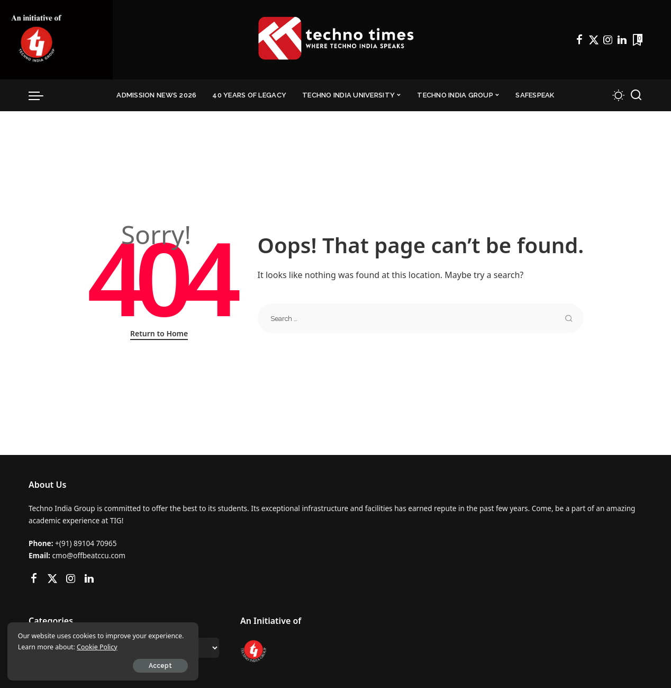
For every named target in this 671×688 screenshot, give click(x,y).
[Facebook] (579, 39)
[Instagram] (608, 39)
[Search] (636, 95)
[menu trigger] (41, 95)
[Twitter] (593, 39)
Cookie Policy (135, 646)
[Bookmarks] (636, 39)
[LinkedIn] (622, 39)
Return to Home (159, 333)
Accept (128, 665)
